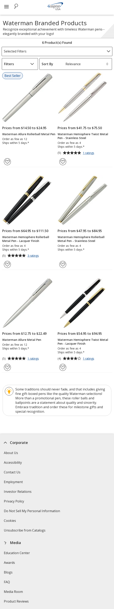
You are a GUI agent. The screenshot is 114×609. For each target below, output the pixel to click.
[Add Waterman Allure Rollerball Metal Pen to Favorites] (7, 161)
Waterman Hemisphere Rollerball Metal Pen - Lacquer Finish (25, 239)
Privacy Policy (14, 502)
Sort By (47, 64)
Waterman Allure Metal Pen (21, 340)
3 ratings (33, 255)
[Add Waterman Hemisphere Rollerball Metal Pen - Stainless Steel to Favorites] (63, 264)
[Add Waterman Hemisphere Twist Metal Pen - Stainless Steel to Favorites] (63, 161)
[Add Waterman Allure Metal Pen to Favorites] (7, 367)
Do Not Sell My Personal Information (32, 512)
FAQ (7, 582)
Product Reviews (16, 601)
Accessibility (13, 462)
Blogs (8, 572)
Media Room (13, 591)
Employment (13, 482)
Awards (9, 562)
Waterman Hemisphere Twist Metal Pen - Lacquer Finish (83, 341)
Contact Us (12, 472)
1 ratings (89, 153)
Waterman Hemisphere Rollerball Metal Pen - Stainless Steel (81, 239)
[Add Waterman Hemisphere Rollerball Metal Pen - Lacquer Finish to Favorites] (7, 264)
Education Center (17, 553)
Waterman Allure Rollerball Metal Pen (28, 134)
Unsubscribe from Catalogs (25, 531)
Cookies (10, 521)
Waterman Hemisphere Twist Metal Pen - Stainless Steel (83, 136)
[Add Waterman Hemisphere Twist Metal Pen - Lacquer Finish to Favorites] (63, 367)
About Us (11, 453)
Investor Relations (18, 492)
